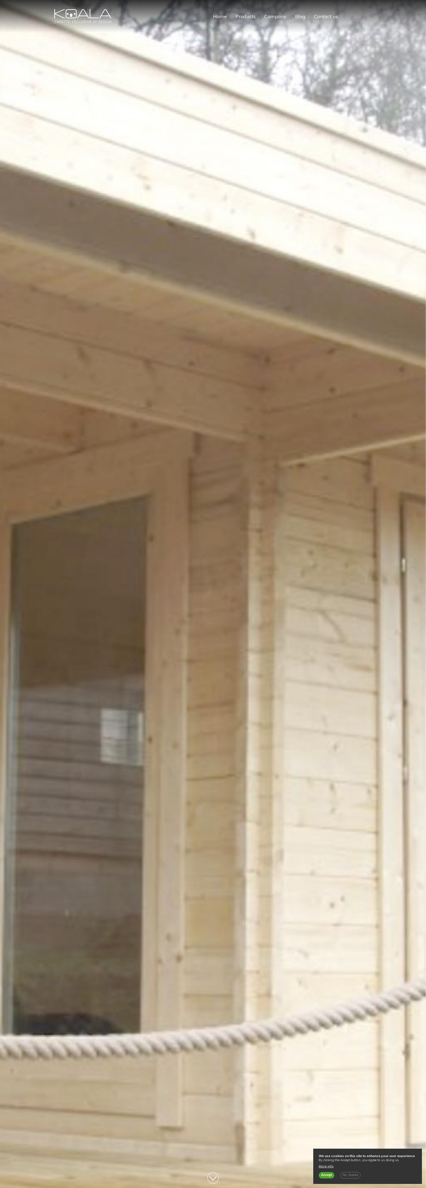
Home (220, 16)
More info (326, 1166)
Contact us (326, 16)
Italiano (349, 16)
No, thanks (350, 1175)
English (358, 16)
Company (275, 16)
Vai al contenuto (213, 1178)
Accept (326, 1175)
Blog (300, 16)
